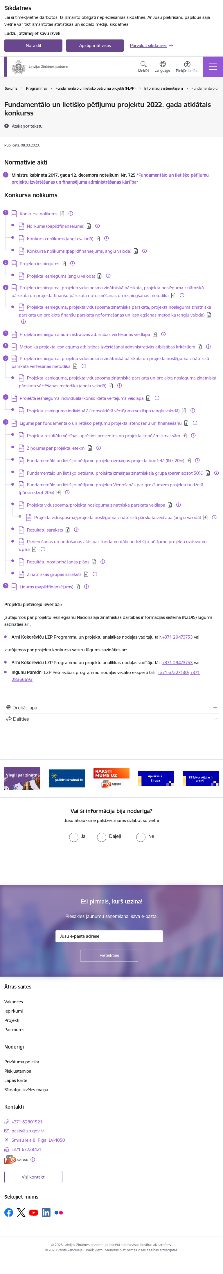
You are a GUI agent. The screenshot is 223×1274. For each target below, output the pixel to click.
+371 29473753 (177, 637)
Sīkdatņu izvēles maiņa (26, 1089)
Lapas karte (15, 1080)
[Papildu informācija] (71, 213)
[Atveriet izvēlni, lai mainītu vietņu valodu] (162, 67)
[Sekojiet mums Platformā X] (21, 1212)
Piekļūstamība (17, 1071)
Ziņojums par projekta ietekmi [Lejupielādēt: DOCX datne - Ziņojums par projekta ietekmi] (56, 448)
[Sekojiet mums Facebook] (8, 1212)
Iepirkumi (13, 1011)
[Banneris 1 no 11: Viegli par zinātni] (22, 778)
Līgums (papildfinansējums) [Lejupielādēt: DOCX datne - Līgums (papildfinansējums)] (46, 587)
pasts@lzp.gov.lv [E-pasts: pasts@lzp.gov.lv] (28, 1131)
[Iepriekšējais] (11, 778)
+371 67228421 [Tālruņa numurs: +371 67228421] (26, 1149)
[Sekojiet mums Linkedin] (46, 1212)
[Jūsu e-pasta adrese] (109, 936)
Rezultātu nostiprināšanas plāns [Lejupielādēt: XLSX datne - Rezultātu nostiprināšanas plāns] (58, 562)
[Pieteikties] (109, 956)
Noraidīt (33, 45)
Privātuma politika (21, 1062)
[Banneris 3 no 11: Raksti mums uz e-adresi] (111, 778)
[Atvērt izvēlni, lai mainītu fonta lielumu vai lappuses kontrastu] (187, 68)
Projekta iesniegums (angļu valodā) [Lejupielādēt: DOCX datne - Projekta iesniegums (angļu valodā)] (61, 276)
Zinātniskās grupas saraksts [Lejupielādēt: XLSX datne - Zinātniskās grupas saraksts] (54, 574)
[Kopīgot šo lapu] (111, 718)
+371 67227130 (173, 672)
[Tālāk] (212, 778)
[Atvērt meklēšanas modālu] (143, 68)
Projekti (11, 1020)
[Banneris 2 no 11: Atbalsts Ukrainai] (67, 778)
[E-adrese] (16, 1159)
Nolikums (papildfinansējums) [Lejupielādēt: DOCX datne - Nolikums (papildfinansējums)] (55, 226)
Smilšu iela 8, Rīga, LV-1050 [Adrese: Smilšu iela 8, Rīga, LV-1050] (38, 1140)
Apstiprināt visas (95, 45)
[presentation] (48, 863)
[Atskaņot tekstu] (27, 125)
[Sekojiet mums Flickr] (58, 1212)
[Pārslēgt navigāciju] (213, 67)
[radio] (77, 836)
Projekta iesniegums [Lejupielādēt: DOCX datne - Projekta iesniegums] (39, 263)
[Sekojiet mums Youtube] (33, 1212)
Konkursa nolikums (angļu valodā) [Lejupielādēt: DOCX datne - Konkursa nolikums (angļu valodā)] (60, 238)
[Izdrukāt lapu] (111, 707)
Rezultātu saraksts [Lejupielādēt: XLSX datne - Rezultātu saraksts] (45, 530)
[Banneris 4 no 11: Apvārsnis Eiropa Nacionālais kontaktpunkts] (156, 778)
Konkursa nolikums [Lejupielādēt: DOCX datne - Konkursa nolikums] (38, 213)
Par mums (14, 1029)
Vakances (13, 1001)
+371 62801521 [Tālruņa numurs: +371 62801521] (27, 1122)
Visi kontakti (33, 1177)
